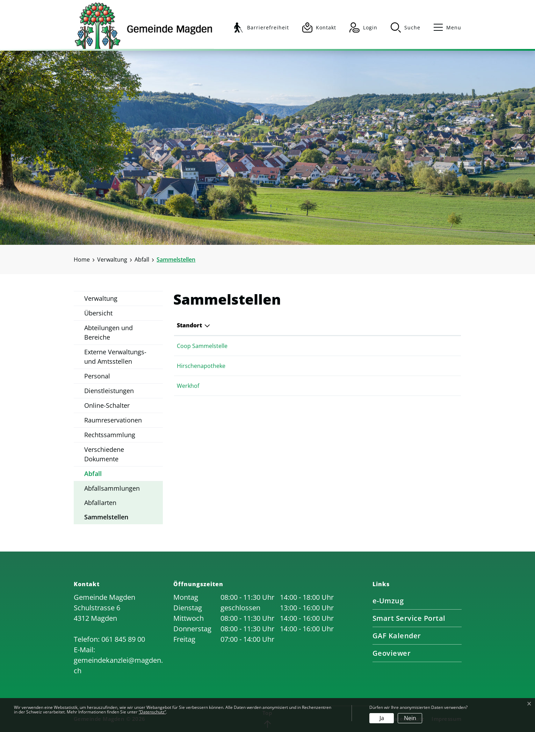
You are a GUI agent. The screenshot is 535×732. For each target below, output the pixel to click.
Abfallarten (100, 502)
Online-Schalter (107, 405)
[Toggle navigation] (444, 27)
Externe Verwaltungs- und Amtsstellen (115, 356)
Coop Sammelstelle (202, 346)
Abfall (93, 473)
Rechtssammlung (109, 435)
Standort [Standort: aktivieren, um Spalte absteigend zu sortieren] (189, 325)
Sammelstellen (106, 518)
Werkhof (188, 386)
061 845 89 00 (123, 639)
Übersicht (98, 313)
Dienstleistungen (109, 390)
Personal (97, 376)
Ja (381, 718)
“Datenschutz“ (152, 712)
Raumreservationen (113, 420)
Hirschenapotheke (201, 366)
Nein (410, 718)
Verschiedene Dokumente (104, 454)
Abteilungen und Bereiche (108, 332)
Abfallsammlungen (112, 488)
